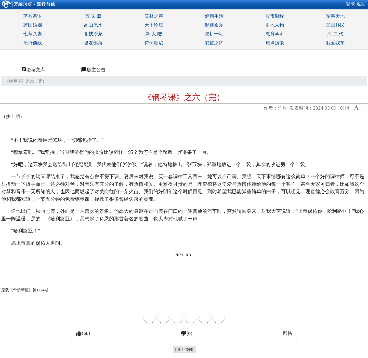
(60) (83, 333)
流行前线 (46, 4)
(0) (186, 333)
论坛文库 (32, 70)
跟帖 (287, 333)
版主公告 (93, 70)
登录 (350, 4)
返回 (361, 4)
